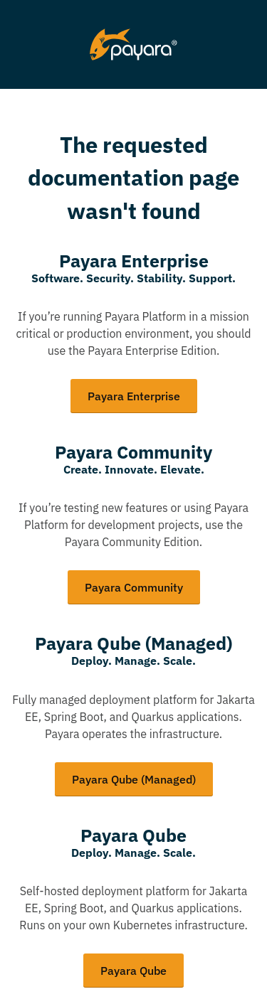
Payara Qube (133, 970)
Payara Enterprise (134, 396)
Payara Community (134, 587)
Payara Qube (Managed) (134, 779)
